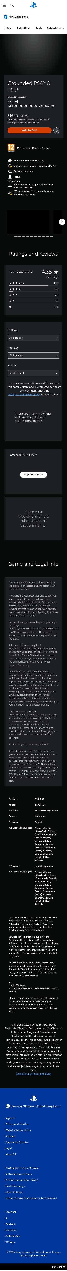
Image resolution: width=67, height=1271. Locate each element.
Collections (23, 28)
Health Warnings (17, 985)
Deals (38, 28)
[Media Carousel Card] (28, 222)
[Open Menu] (4, 5)
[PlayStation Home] (33, 5)
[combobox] (33, 338)
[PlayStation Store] (16, 16)
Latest (8, 28)
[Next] (62, 222)
